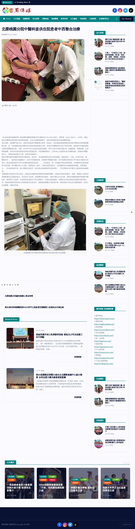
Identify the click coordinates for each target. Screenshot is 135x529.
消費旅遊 (45, 19)
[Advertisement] (45, 121)
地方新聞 (35, 19)
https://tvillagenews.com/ (103, 364)
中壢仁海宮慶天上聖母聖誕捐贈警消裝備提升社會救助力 (115, 429)
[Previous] (125, 462)
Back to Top (126, 524)
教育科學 (64, 19)
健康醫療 (54, 19)
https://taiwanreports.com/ (104, 319)
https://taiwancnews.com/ (103, 352)
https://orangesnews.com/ (104, 358)
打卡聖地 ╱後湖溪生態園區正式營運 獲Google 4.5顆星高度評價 (114, 245)
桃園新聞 (26, 19)
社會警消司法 (104, 19)
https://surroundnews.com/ (104, 330)
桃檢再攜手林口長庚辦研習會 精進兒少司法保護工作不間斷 (115, 274)
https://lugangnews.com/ (103, 347)
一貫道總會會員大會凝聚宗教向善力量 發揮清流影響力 (51, 488)
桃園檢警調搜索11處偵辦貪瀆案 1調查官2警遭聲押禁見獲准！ (115, 70)
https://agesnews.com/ (102, 341)
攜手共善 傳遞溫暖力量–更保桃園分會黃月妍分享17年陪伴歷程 (115, 42)
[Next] (128, 462)
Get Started (126, 19)
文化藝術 (73, 19)
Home (7, 19)
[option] (19, 483)
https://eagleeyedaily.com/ (104, 324)
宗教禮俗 (83, 19)
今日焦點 (16, 19)
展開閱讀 (79, 357)
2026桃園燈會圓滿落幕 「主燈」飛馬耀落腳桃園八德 (83, 488)
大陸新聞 (92, 19)
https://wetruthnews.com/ (103, 335)
